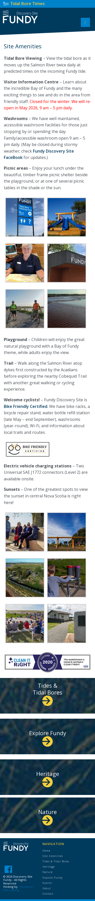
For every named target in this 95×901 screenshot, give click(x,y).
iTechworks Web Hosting (18, 888)
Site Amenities (53, 856)
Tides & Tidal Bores (47, 693)
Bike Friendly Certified (25, 406)
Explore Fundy (47, 737)
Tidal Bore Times (27, 3)
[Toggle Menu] (85, 22)
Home (46, 850)
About (47, 888)
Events (47, 883)
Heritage (47, 777)
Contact (48, 893)
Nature (47, 815)
